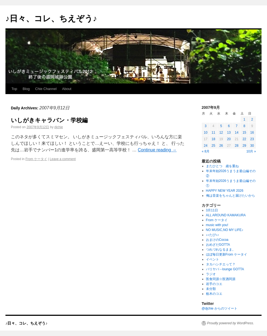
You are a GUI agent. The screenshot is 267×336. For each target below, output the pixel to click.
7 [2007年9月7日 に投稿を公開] (237, 126)
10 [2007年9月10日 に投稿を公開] (205, 132)
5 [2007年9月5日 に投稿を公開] (221, 126)
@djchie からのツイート (219, 308)
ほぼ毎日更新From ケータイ (226, 254)
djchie (58, 127)
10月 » (251, 151)
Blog (26, 89)
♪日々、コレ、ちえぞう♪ (51, 18)
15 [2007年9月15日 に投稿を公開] (244, 132)
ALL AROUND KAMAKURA (226, 215)
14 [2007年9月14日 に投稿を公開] (236, 132)
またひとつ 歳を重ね (222, 166)
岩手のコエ (214, 284)
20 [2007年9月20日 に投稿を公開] (228, 139)
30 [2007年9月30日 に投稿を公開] (252, 146)
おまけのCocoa (217, 240)
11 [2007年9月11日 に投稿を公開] (213, 132)
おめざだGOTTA (218, 245)
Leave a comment (63, 159)
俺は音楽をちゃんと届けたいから (230, 195)
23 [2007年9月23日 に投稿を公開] (252, 139)
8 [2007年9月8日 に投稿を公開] (244, 126)
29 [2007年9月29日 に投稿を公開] (244, 146)
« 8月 (206, 151)
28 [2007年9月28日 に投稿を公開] (236, 146)
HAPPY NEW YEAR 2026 (225, 191)
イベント (212, 259)
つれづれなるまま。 (220, 249)
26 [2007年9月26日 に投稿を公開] (221, 146)
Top (14, 89)
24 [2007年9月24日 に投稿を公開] (205, 146)
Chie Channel (46, 89)
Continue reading (157, 150)
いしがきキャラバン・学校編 (49, 120)
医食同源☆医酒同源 (220, 279)
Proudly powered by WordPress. (230, 323)
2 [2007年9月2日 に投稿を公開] (252, 119)
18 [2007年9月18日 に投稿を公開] (213, 139)
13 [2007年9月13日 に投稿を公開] (228, 132)
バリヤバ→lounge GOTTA (225, 269)
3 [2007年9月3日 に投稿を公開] (206, 126)
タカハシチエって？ (220, 264)
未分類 (211, 289)
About (66, 89)
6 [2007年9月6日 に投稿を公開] (229, 126)
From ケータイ (36, 159)
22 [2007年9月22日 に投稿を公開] (244, 139)
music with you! (217, 225)
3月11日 (212, 210)
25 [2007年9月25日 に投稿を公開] (213, 146)
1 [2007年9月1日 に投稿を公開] (244, 119)
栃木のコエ (214, 294)
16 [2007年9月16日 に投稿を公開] (252, 132)
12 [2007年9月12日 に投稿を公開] (221, 132)
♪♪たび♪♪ (212, 235)
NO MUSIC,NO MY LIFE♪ (224, 230)
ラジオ (211, 274)
